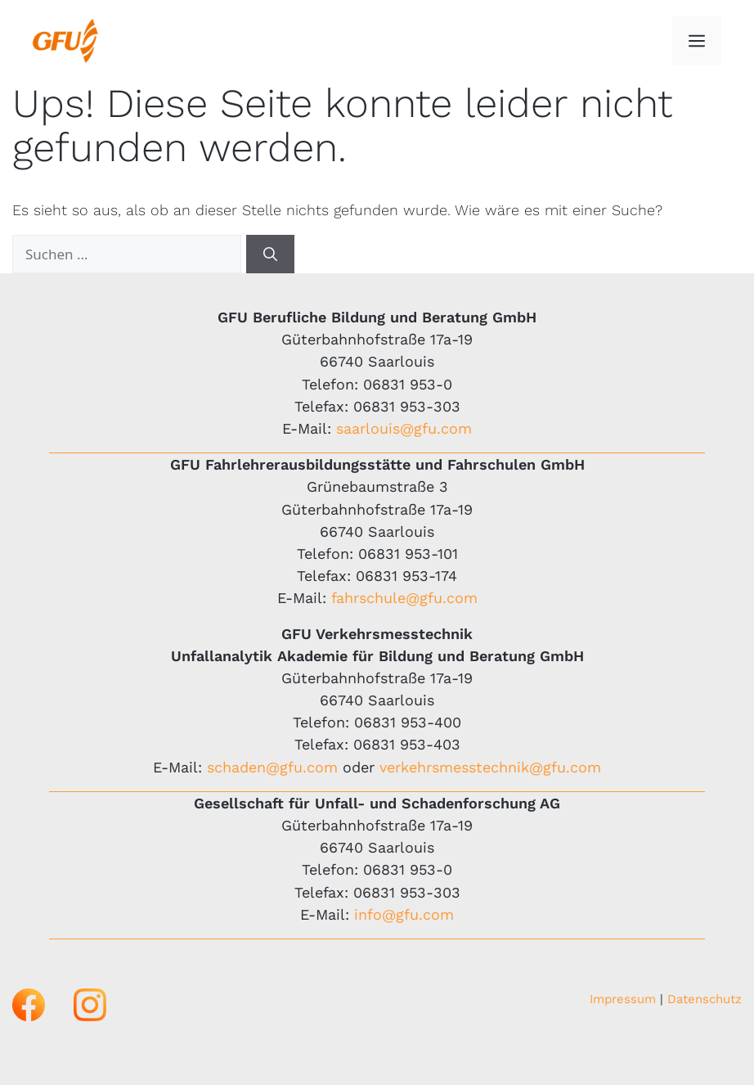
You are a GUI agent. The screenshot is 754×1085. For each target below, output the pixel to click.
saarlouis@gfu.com (404, 428)
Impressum (623, 999)
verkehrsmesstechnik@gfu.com (490, 767)
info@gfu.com (404, 914)
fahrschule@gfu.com (404, 597)
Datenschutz (704, 999)
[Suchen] (270, 254)
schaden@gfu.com (272, 767)
